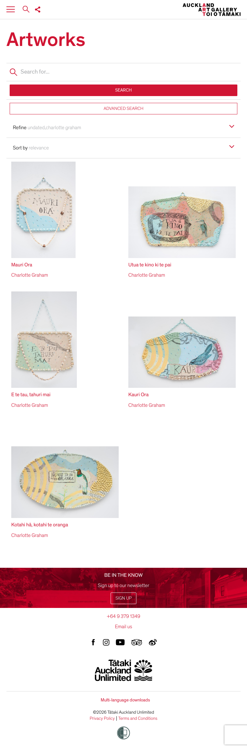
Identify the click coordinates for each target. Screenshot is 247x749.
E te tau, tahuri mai (30, 394)
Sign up (123, 598)
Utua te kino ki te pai (149, 264)
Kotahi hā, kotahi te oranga (39, 524)
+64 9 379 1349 (123, 616)
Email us (123, 626)
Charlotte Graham (29, 275)
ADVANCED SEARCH (123, 108)
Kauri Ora (138, 394)
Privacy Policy (102, 718)
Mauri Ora (21, 264)
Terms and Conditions (138, 718)
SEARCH (123, 90)
